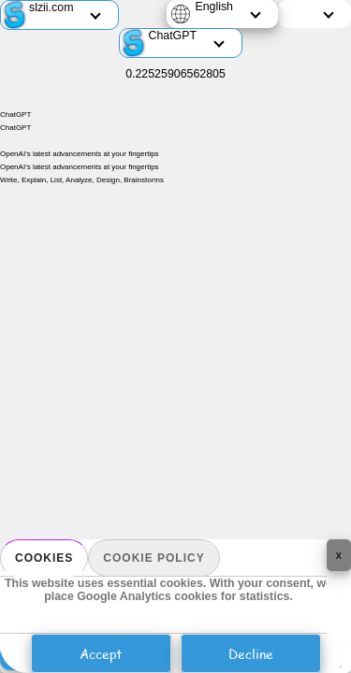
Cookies (44, 558)
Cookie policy (153, 558)
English (214, 6)
